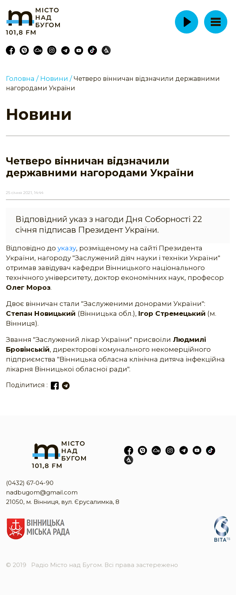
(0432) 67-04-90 (30, 483)
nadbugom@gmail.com (42, 492)
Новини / (56, 78)
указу (67, 248)
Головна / (22, 78)
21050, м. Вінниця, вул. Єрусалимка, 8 (62, 501)
